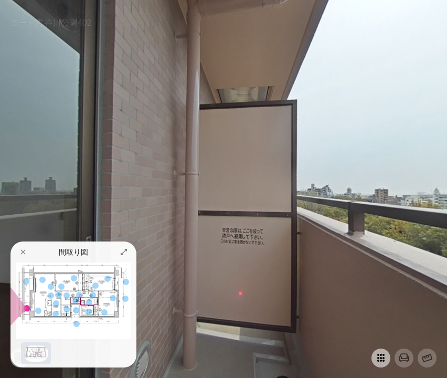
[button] (23, 252)
